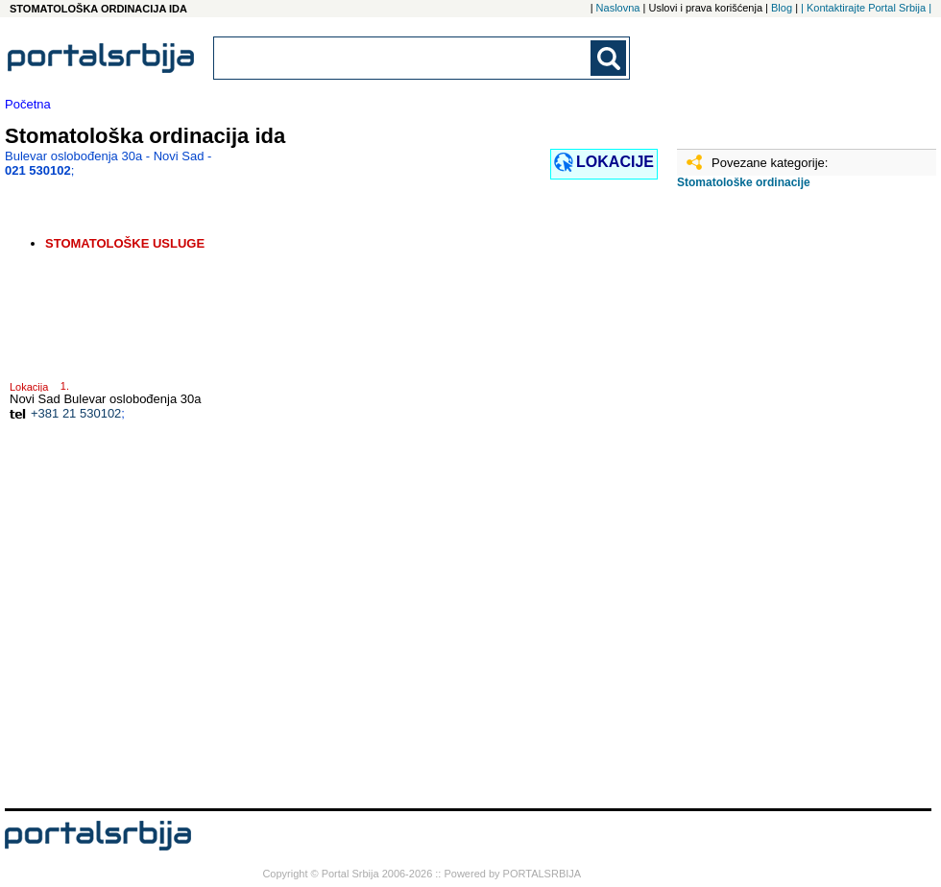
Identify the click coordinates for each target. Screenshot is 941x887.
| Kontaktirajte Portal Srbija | (866, 7)
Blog (781, 7)
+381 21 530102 (76, 413)
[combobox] (403, 58)
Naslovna (618, 7)
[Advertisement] (763, 506)
